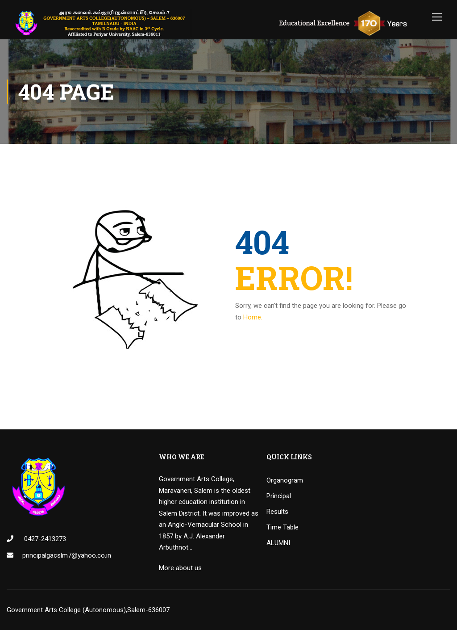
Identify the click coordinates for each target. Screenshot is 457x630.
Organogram (284, 480)
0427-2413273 (44, 539)
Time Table (282, 527)
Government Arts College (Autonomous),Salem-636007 (88, 610)
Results (277, 512)
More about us (180, 568)
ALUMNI (278, 543)
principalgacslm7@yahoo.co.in (66, 555)
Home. (252, 317)
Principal (278, 496)
